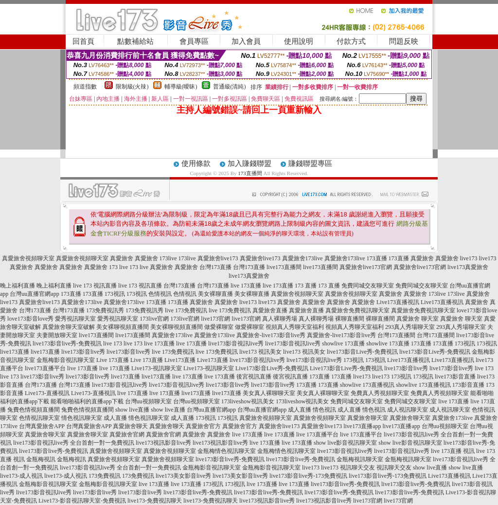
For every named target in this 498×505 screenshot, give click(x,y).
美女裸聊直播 (215, 293)
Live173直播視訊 (397, 302)
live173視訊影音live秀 (163, 442)
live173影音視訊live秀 (236, 343)
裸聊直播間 (349, 318)
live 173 (112, 343)
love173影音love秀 (30, 318)
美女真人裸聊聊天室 (269, 393)
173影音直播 (468, 384)
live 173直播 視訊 (453, 451)
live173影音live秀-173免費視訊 (308, 475)
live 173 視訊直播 (95, 285)
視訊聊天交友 (357, 467)
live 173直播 (246, 285)
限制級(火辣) (132, 86)
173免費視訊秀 (105, 310)
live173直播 (14, 351)
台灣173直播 (215, 267)
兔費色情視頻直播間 (33, 409)
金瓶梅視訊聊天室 (360, 459)
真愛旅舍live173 (217, 258)
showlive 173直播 (343, 343)
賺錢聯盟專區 (310, 163)
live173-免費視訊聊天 (154, 500)
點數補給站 (135, 41)
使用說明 (298, 41)
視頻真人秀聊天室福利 (295, 327)
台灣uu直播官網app (34, 293)
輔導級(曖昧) (180, 86)
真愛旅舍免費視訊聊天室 (357, 310)
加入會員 (246, 41)
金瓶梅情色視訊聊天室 (226, 451)
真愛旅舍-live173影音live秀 (270, 335)
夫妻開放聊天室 (56, 335)
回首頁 (83, 41)
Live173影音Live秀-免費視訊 (271, 368)
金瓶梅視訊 (40, 459)
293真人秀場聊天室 (410, 327)
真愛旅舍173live (302, 258)
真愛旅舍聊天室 (367, 418)
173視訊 (115, 293)
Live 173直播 (112, 360)
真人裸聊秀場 (279, 318)
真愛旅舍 (121, 258)
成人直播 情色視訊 (312, 409)
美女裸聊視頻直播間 (122, 327)
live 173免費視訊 (186, 310)
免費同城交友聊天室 (367, 285)
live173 (469, 258)
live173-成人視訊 (21, 475)
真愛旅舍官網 (126, 434)
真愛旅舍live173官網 (365, 267)
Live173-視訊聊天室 (156, 368)
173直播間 (250, 173)
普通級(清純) (229, 86)
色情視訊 (160, 293)
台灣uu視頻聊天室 (148, 401)
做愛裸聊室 (218, 327)
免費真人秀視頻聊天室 (380, 393)
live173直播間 (284, 267)
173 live (118, 267)
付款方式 (351, 41)
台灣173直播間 (396, 335)
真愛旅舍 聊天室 (417, 318)
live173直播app (362, 426)
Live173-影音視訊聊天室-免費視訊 (82, 500)
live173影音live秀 (83, 351)
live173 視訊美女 (260, 351)
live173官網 (215, 318)
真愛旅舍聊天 (130, 426)
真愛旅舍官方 (203, 426)
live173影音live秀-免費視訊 (67, 343)
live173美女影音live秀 (183, 475)
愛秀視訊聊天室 (75, 318)
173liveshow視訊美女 (247, 401)
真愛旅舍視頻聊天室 (28, 258)
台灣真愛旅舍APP (42, 426)
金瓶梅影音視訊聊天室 (65, 360)
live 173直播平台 (317, 434)
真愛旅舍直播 (269, 310)
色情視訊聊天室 (39, 418)
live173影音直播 (455, 376)
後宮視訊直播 (253, 376)
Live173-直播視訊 (47, 393)
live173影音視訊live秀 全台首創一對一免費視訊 (73, 442)
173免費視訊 (105, 475)
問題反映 (403, 41)
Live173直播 (180, 360)
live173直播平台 (45, 368)
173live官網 (154, 318)
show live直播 (132, 409)
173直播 (377, 258)
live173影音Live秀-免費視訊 (362, 351)
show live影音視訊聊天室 (345, 442)
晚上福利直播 (17, 285)
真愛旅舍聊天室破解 (68, 327)
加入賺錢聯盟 (249, 163)
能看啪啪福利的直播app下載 (87, 401)
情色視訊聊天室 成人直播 (94, 418)
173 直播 (306, 285)
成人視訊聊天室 (407, 409)
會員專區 (194, 41)
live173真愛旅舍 (467, 267)
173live (168, 258)
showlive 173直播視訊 (367, 384)
